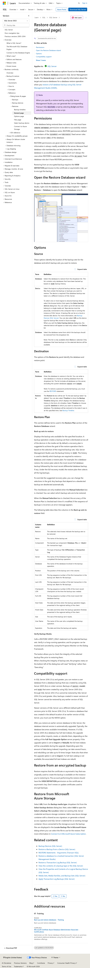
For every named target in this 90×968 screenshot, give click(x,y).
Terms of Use (6, 966)
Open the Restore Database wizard (48, 50)
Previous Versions (20, 963)
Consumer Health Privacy (66, 963)
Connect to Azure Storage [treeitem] (20, 127)
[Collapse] (28, 16)
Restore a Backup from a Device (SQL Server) (57, 849)
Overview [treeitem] (10, 73)
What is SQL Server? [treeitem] (14, 43)
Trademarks (18, 966)
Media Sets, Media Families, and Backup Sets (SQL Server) (62, 875)
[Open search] (79, 3)
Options (39, 53)
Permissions (40, 47)
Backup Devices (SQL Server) (50, 846)
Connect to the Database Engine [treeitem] (18, 53)
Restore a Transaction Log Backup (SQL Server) (58, 862)
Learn (37, 17)
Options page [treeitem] (19, 116)
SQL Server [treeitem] (9, 30)
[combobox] (16, 21)
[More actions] (86, 18)
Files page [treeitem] (17, 120)
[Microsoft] (4, 3)
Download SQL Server (78, 9)
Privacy (50, 963)
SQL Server (53, 17)
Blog (31, 963)
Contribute (41, 963)
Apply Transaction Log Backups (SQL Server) (57, 879)
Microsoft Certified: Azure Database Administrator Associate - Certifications (56, 931)
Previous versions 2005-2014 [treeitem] (15, 36)
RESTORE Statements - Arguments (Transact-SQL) (59, 852)
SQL (43, 17)
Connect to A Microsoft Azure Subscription (68, 834)
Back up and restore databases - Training (49, 920)
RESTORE (51, 107)
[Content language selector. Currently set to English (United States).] (12, 957)
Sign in (84, 3)
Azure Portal (61, 9)
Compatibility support (44, 56)
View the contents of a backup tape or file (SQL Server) (61, 865)
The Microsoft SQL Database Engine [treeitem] (17, 48)
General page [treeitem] (19, 113)
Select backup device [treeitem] (21, 123)
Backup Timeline (68, 410)
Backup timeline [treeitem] (19, 109)
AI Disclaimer (6, 963)
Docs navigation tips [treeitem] (12, 33)
